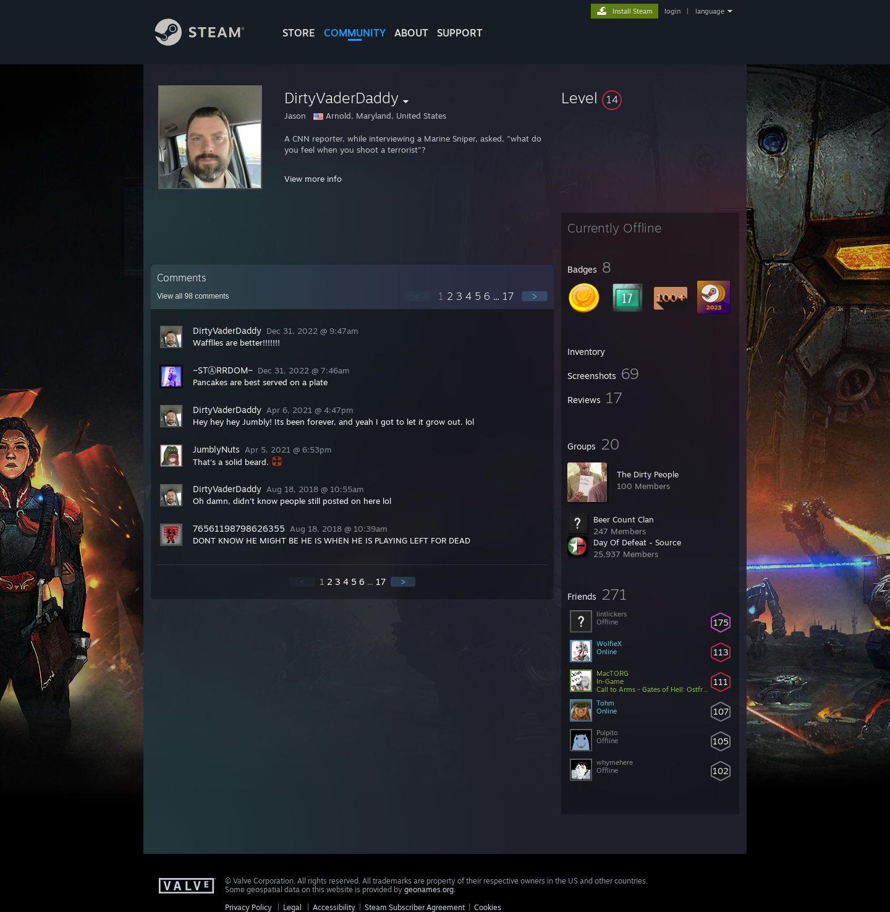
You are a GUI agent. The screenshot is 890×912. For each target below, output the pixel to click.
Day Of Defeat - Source (637, 542)
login (672, 11)
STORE (298, 33)
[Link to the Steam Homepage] (209, 42)
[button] (650, 97)
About (411, 33)
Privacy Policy (248, 907)
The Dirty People (648, 474)
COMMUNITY (355, 33)
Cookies (487, 907)
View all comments (193, 296)
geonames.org (429, 889)
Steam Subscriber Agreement (415, 907)
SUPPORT (460, 33)
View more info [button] (313, 179)
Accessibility (334, 907)
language (709, 11)
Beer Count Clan (623, 519)
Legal (292, 907)
